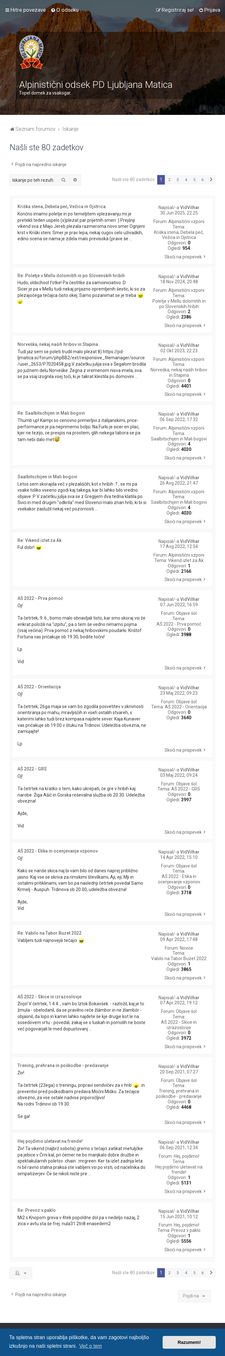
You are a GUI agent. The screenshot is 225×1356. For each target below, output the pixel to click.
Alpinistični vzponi (186, 221)
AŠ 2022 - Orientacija (186, 706)
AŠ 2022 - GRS (185, 788)
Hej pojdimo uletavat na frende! (178, 1169)
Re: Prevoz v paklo (37, 1210)
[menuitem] (65, 9)
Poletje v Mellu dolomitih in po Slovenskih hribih (179, 304)
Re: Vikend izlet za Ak (39, 540)
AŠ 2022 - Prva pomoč (179, 624)
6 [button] (202, 179)
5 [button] (194, 179)
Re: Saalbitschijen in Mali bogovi (51, 413)
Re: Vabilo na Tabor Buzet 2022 (49, 933)
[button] (211, 179)
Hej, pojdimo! (186, 1156)
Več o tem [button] (90, 1346)
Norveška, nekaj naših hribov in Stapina (179, 372)
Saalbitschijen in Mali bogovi (179, 438)
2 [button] (169, 179)
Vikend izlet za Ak (186, 560)
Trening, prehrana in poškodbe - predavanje (179, 1093)
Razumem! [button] (189, 1342)
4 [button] (186, 179)
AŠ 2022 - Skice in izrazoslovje (179, 1025)
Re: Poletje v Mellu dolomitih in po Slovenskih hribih (71, 275)
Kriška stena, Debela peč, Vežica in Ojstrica (179, 235)
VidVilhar (190, 207)
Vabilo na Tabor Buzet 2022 (179, 958)
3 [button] (178, 179)
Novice (186, 948)
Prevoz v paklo (185, 1230)
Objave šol (186, 613)
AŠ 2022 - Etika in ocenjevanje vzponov (179, 879)
